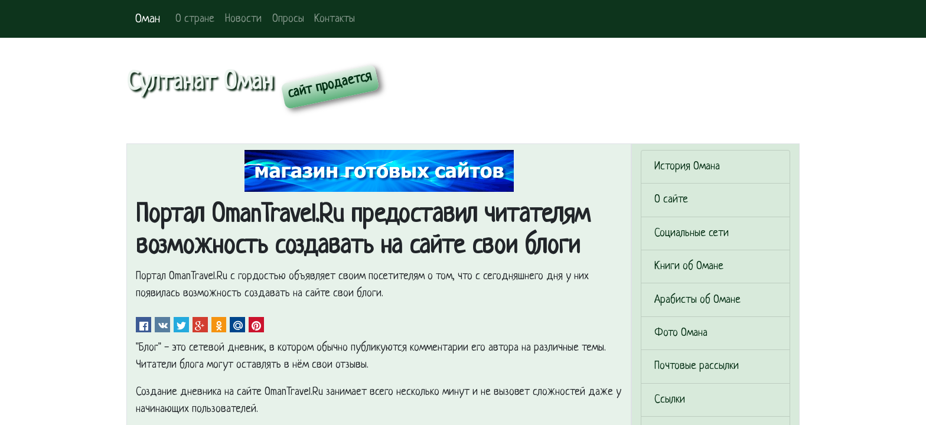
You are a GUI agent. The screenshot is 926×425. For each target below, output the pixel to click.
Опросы (288, 19)
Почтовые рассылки (696, 366)
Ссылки (669, 400)
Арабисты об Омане (697, 300)
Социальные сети (691, 233)
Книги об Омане (688, 266)
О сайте (671, 200)
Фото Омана (680, 333)
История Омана (687, 167)
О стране (194, 19)
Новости (243, 19)
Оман (147, 19)
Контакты (334, 19)
